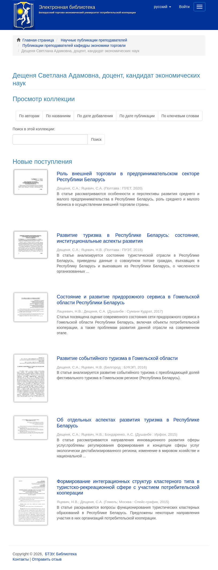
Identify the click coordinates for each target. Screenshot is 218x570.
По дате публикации (137, 116)
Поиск (96, 139)
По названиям (58, 116)
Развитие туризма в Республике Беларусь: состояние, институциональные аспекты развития (128, 238)
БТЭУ (49, 554)
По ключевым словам (180, 116)
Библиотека (66, 554)
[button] (162, 6)
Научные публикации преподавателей (94, 40)
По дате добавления (95, 116)
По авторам (29, 116)
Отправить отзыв (47, 559)
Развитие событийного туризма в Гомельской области (117, 358)
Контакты (21, 559)
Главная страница (38, 40)
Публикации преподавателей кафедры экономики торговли (74, 45)
